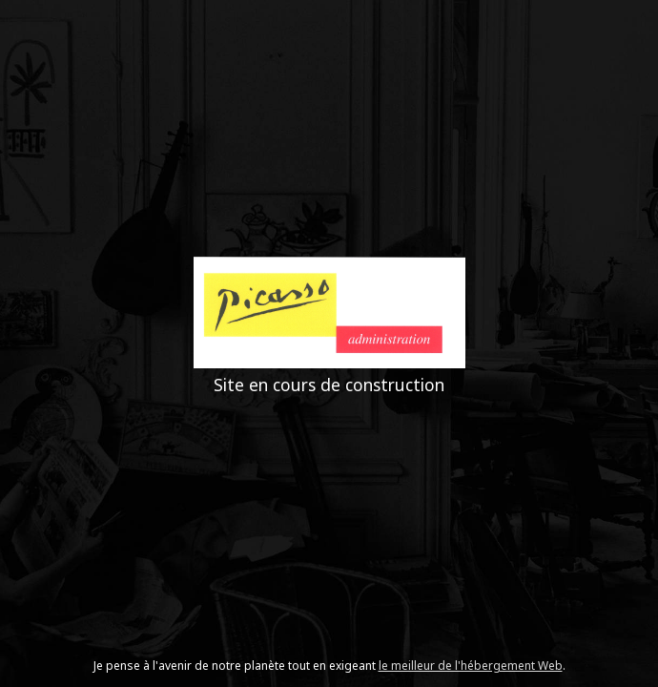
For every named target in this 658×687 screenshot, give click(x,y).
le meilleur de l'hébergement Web (471, 665)
